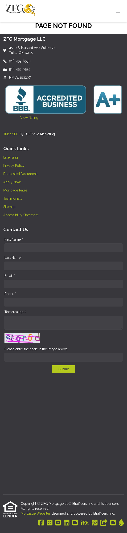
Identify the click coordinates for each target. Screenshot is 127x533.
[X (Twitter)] (50, 522)
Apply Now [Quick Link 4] (11, 182)
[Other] (104, 522)
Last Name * (13, 257)
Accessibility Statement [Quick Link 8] (20, 215)
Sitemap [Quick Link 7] (9, 207)
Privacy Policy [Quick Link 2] (14, 165)
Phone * (10, 294)
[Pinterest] (95, 522)
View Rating (20, 117)
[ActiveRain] (121, 522)
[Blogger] (75, 522)
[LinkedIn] (67, 522)
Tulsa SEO (11, 134)
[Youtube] (58, 522)
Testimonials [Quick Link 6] (12, 198)
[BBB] (85, 522)
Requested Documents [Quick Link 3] (20, 174)
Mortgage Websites (36, 513)
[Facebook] (41, 522)
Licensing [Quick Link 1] (10, 157)
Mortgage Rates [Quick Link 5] (15, 190)
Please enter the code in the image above (36, 349)
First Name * (13, 239)
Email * (9, 276)
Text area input (15, 312)
